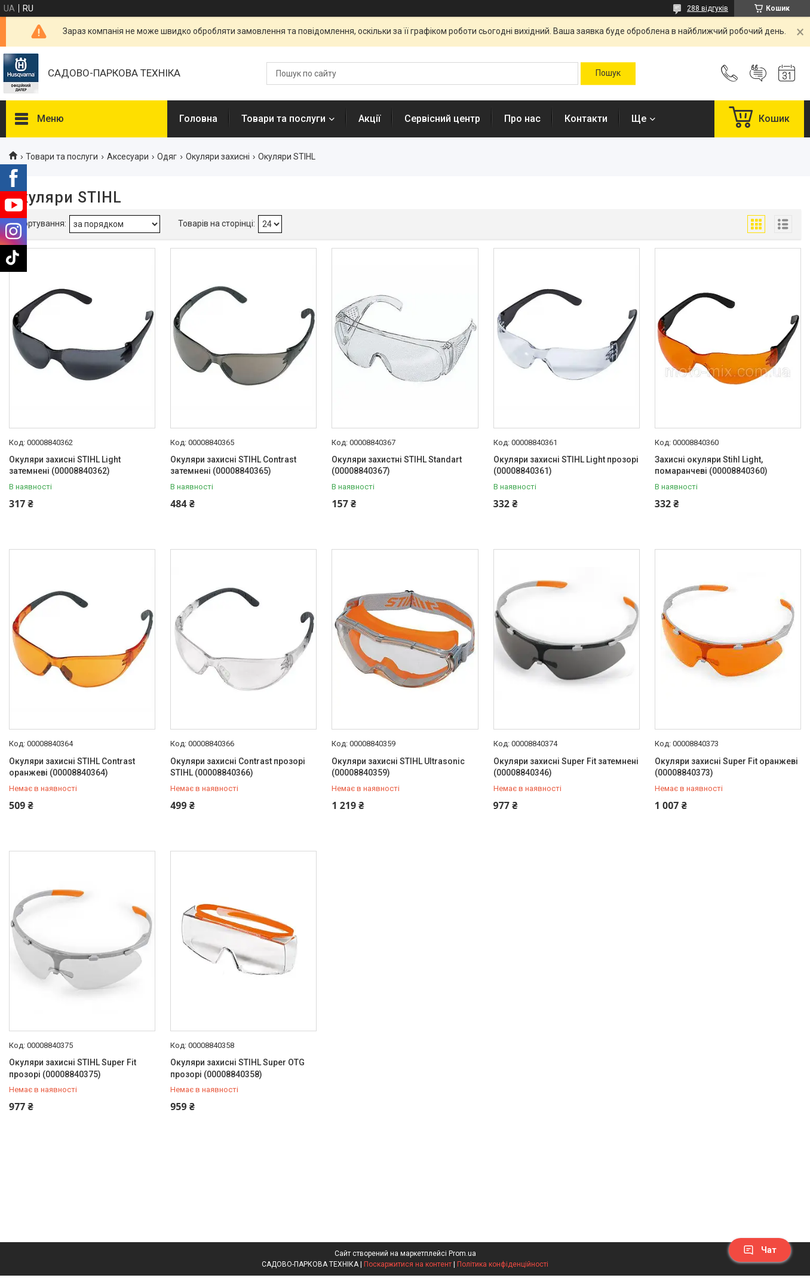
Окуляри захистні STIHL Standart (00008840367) (397, 465)
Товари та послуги (283, 118)
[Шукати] (608, 73)
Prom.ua (462, 1253)
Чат (760, 1250)
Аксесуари (128, 156)
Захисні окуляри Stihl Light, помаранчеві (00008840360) (711, 465)
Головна (198, 118)
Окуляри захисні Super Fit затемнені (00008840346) (566, 767)
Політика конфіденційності (502, 1264)
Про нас (522, 118)
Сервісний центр (442, 118)
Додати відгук (758, 73)
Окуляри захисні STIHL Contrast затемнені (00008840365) (233, 465)
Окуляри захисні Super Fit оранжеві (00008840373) (726, 767)
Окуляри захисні (218, 156)
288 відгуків (707, 8)
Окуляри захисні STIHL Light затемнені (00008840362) (65, 465)
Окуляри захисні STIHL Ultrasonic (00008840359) (398, 767)
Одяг (167, 156)
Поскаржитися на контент (408, 1264)
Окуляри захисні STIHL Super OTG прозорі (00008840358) (237, 1068)
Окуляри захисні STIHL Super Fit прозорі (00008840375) (72, 1068)
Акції (369, 118)
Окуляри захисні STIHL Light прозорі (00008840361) (566, 465)
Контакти (586, 118)
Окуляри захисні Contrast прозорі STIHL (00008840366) (237, 767)
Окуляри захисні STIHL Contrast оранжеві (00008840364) (72, 767)
